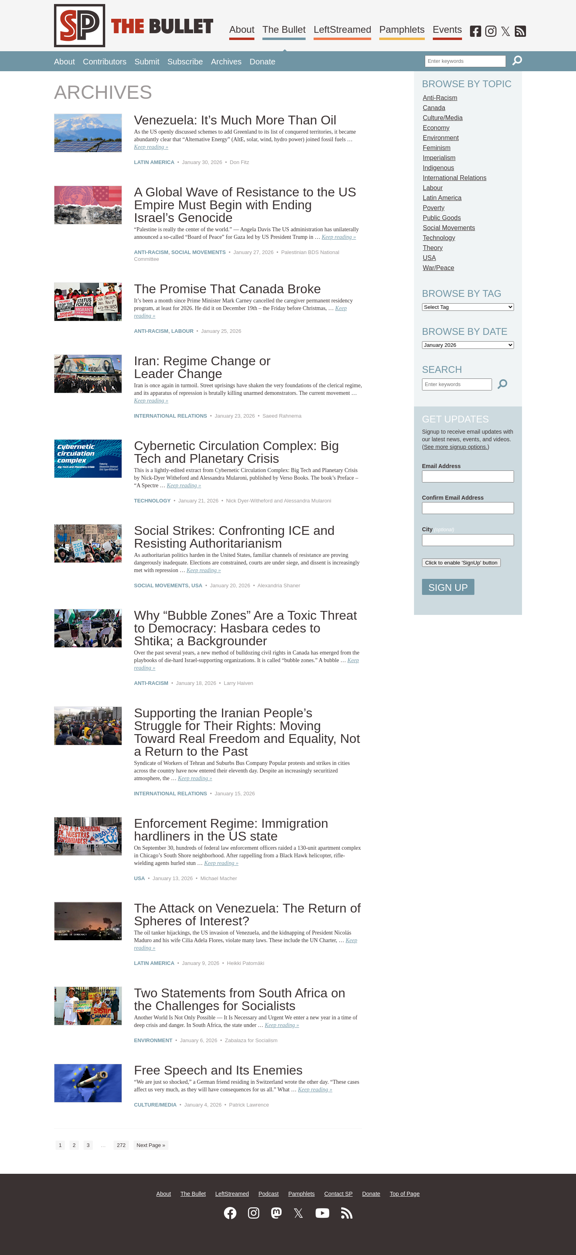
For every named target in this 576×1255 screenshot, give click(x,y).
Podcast (268, 1194)
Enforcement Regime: (231, 829)
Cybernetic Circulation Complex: (236, 452)
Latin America (154, 162)
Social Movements (198, 252)
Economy (436, 127)
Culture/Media (155, 1105)
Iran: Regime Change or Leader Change (202, 367)
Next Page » (151, 1145)
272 (121, 1145)
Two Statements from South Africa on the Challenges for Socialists (239, 999)
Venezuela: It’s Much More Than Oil (235, 120)
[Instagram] (490, 31)
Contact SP (338, 1194)
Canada (434, 107)
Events (447, 29)
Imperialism (439, 157)
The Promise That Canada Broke (227, 289)
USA (197, 585)
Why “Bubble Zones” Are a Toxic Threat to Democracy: (245, 628)
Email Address (441, 466)
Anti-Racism (151, 252)
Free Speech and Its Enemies (218, 1070)
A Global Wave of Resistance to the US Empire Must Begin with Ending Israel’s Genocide (245, 205)
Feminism (436, 147)
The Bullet (284, 29)
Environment (153, 1040)
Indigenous (438, 167)
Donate (263, 61)
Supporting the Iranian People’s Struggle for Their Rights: (247, 732)
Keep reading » (151, 147)
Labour (182, 331)
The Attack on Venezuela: (247, 914)
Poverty (433, 207)
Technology (152, 501)
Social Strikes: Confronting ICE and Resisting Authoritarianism (234, 536)
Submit (146, 61)
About (241, 29)
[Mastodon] (276, 1213)
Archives (226, 61)
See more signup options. (456, 447)
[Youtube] (322, 1213)
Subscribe (185, 61)
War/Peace (438, 267)
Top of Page (405, 1194)
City (438, 529)
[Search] (517, 61)
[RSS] (520, 31)
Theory (433, 247)
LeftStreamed (342, 29)
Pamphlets (401, 29)
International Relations (170, 416)
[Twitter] (505, 31)
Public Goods (442, 217)
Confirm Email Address (453, 497)
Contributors (104, 61)
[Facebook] (475, 31)
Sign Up (448, 587)
